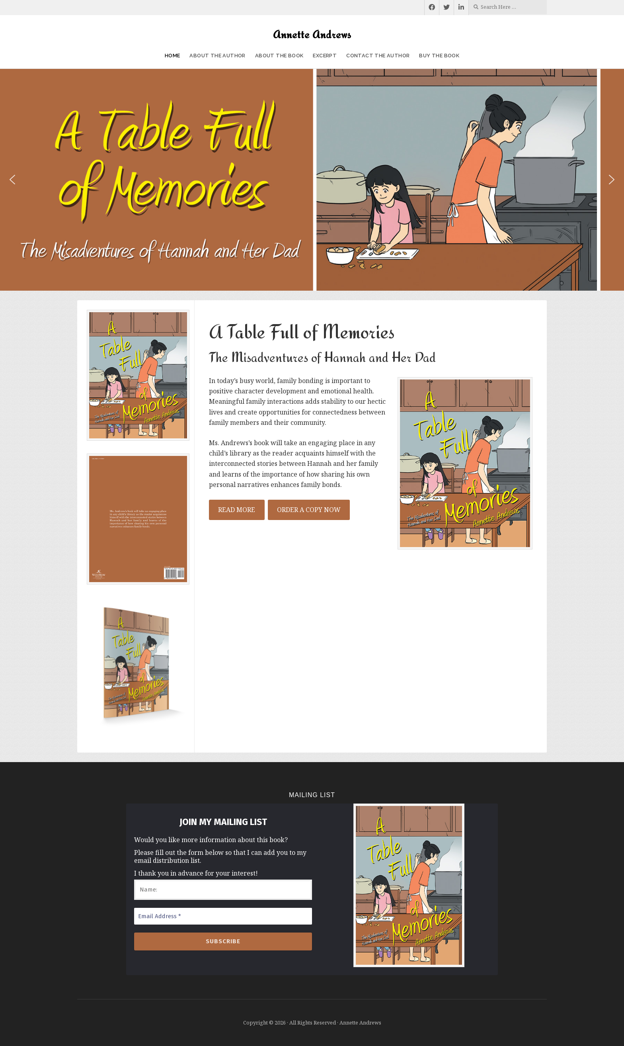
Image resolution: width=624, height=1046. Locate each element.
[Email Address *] (223, 916)
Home (172, 56)
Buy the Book (439, 56)
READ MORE (236, 509)
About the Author (217, 56)
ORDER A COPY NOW (309, 509)
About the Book (279, 56)
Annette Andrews (312, 34)
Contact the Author (378, 56)
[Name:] (223, 890)
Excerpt (325, 56)
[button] (12, 179)
